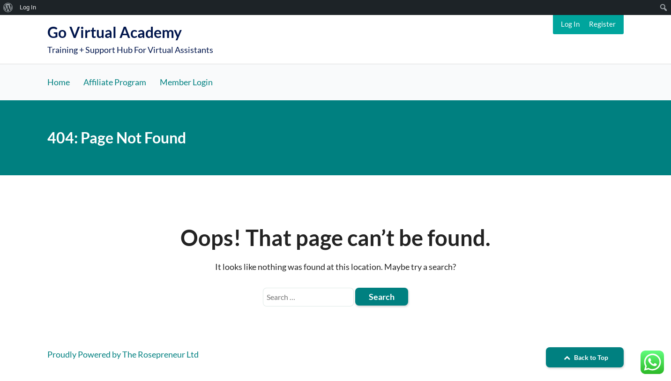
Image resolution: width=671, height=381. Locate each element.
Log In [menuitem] (28, 7)
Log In (570, 24)
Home (58, 82)
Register (602, 24)
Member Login (186, 82)
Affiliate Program (114, 82)
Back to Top (584, 357)
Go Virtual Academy (114, 32)
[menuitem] (8, 7)
